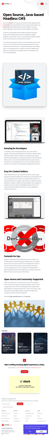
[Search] (38, 4)
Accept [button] (41, 431)
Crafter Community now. (15, 296)
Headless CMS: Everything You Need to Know (8, 349)
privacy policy (10, 407)
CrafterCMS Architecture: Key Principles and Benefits (39, 349)
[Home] (7, 4)
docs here (28, 296)
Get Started (24, 371)
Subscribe (20, 403)
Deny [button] (30, 431)
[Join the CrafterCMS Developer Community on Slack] (24, 384)
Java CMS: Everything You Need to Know (24, 350)
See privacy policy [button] (36, 428)
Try (42, 3)
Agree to (8, 407)
